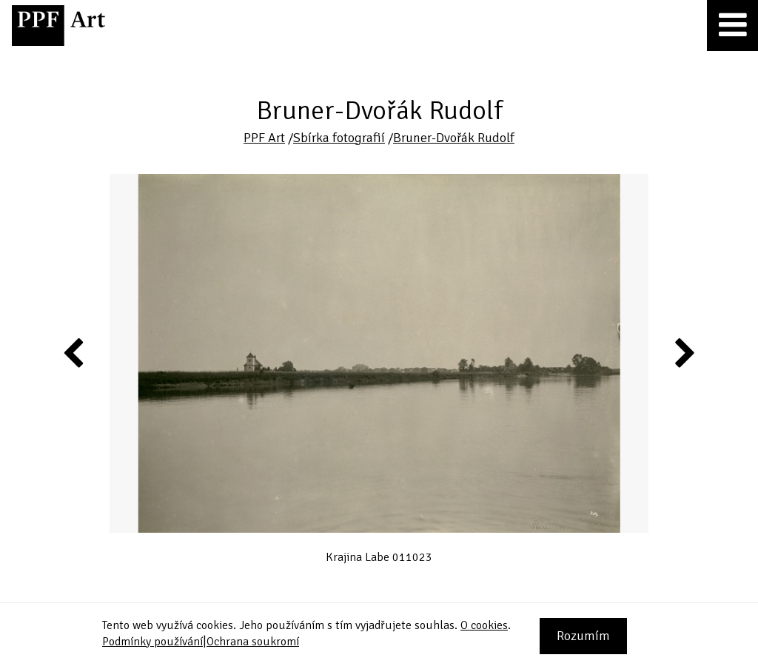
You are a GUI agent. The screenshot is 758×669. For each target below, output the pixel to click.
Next (683, 352)
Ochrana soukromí (253, 641)
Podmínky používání (152, 641)
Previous (74, 352)
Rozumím (583, 636)
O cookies (484, 625)
